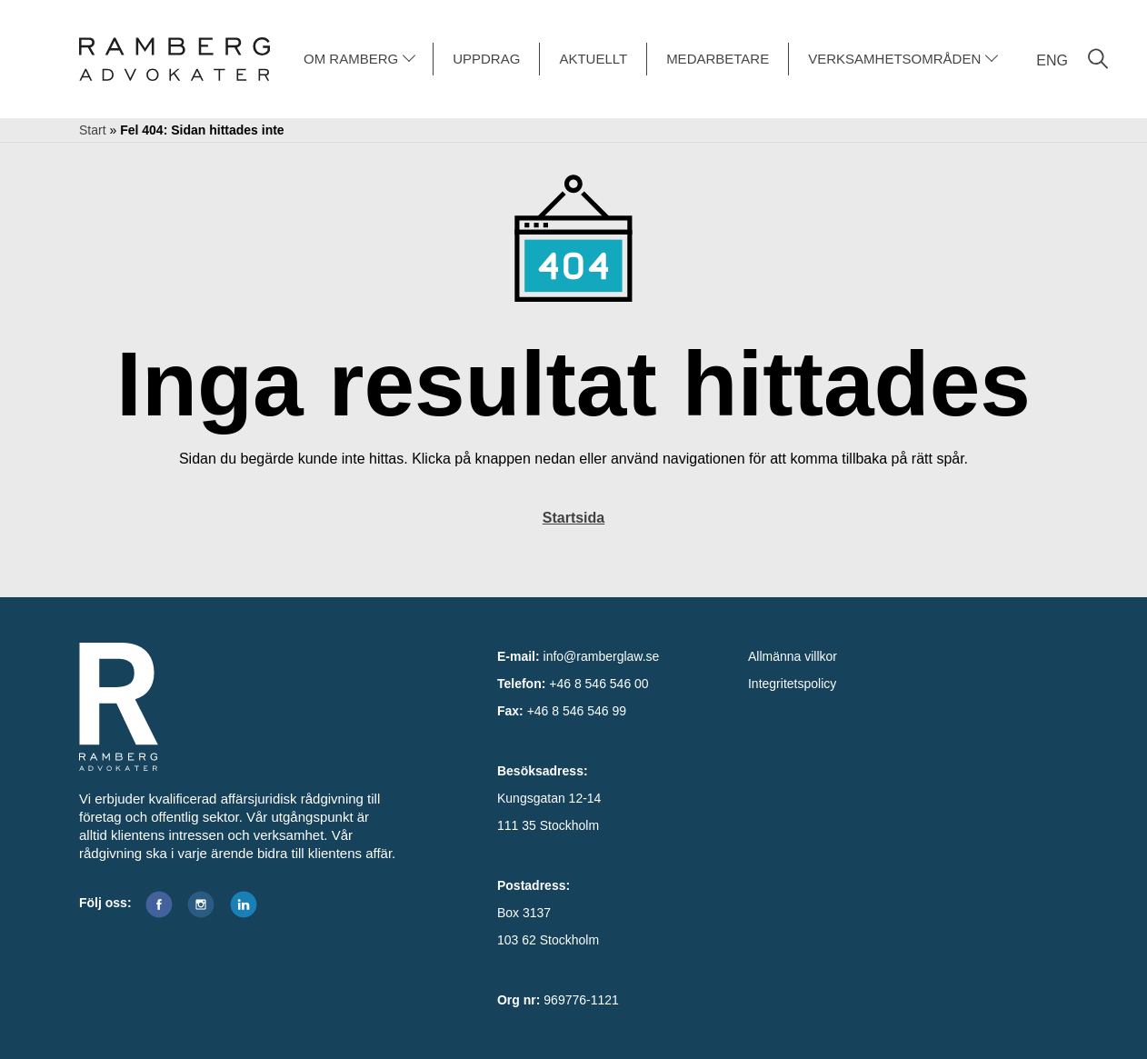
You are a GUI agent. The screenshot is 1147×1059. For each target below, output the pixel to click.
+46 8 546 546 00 (598, 683)
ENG (1052, 60)
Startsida (573, 517)
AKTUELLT (593, 58)
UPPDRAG (486, 58)
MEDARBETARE (717, 58)
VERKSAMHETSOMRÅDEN (894, 58)
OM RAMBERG (351, 58)
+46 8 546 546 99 (576, 711)
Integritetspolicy (792, 683)
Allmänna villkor (792, 656)
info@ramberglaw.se (602, 656)
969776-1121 (581, 1000)
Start (92, 130)
